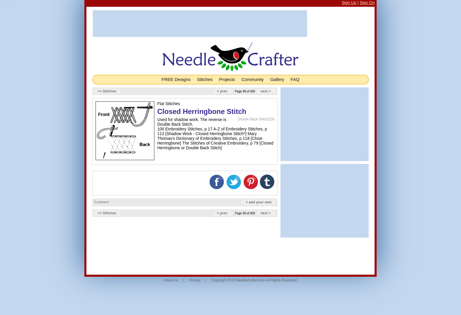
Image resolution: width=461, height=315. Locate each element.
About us (171, 280)
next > (265, 91)
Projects (227, 79)
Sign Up (349, 2)
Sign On (367, 2)
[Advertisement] (200, 23)
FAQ (294, 79)
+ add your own (259, 202)
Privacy (195, 280)
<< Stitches (107, 91)
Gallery (277, 79)
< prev (222, 91)
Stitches (205, 79)
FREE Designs (176, 79)
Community (252, 79)
